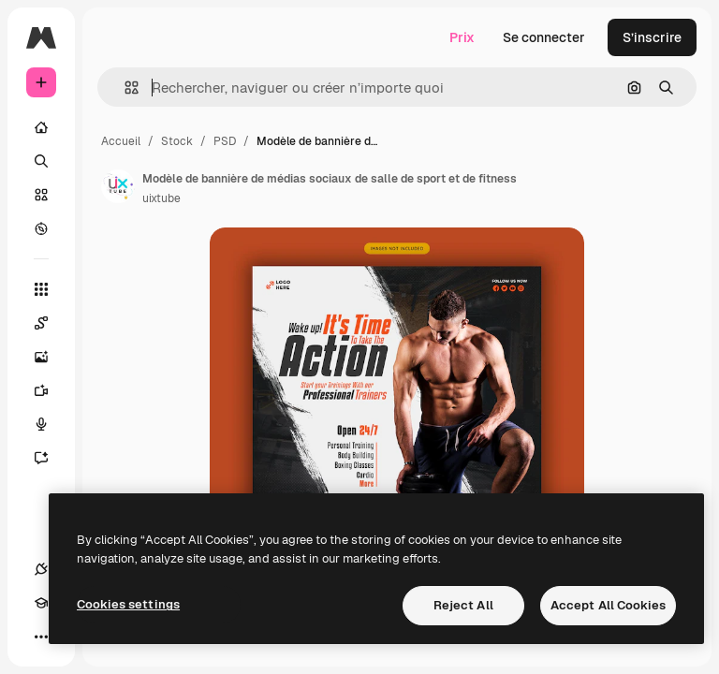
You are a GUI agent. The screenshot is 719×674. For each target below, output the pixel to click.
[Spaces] (41, 323)
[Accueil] (41, 127)
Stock (177, 141)
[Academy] (41, 603)
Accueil (120, 141)
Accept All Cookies (608, 605)
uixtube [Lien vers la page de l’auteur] (161, 198)
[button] (124, 88)
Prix (462, 37)
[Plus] (41, 637)
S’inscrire (652, 37)
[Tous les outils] (41, 289)
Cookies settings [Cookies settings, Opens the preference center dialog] (128, 604)
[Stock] (41, 195)
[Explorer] (41, 228)
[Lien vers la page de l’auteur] (118, 186)
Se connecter (544, 37)
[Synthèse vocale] (41, 424)
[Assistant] (41, 458)
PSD (224, 141)
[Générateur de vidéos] (41, 390)
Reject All (463, 605)
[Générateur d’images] (41, 357)
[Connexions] (41, 569)
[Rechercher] (41, 161)
